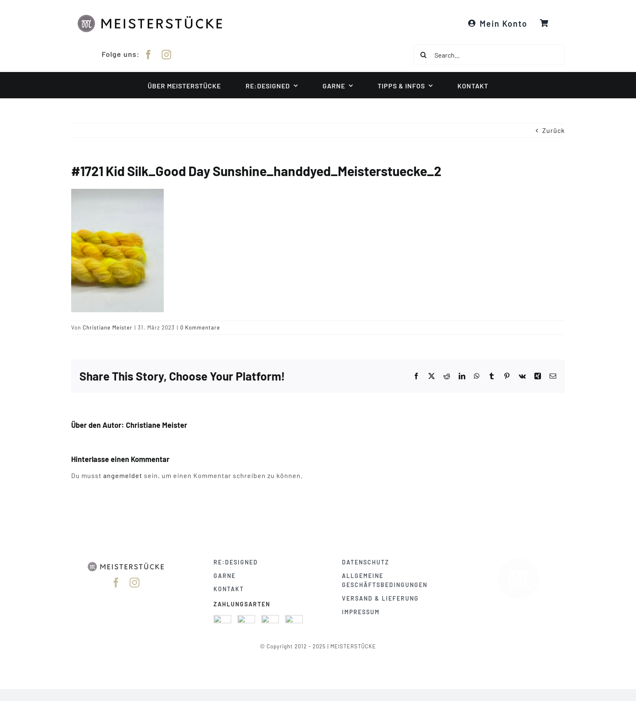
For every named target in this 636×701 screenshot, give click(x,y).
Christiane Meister (107, 327)
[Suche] (423, 54)
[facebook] (148, 53)
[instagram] (167, 53)
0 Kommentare (200, 327)
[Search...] (489, 54)
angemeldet (122, 475)
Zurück (553, 130)
